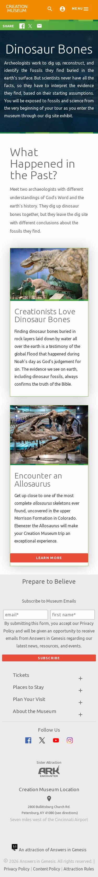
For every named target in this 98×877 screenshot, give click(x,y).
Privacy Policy (17, 869)
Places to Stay (28, 687)
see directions (66, 813)
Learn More (49, 558)
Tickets (21, 675)
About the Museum (34, 711)
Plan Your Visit (29, 699)
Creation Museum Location (49, 789)
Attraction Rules (79, 869)
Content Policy (46, 869)
